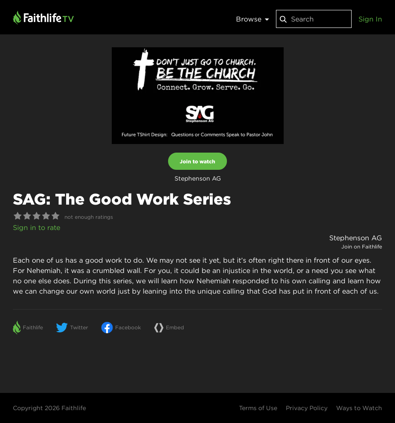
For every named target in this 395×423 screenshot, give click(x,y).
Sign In (370, 19)
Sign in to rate (36, 227)
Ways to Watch (359, 408)
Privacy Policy (307, 408)
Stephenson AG (355, 237)
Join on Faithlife (361, 246)
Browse (252, 19)
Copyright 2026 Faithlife (49, 408)
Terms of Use (258, 408)
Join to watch (197, 161)
